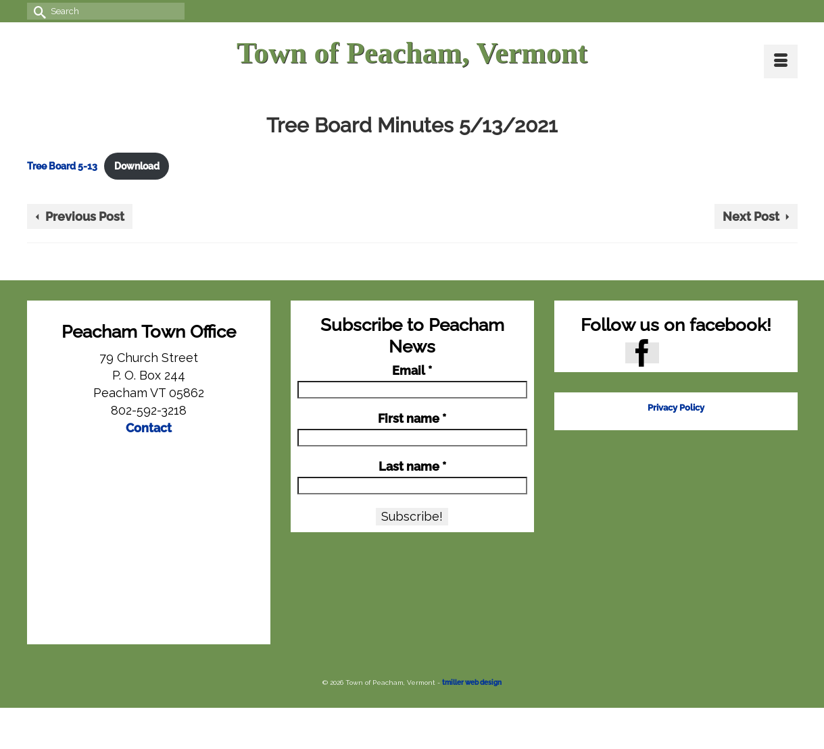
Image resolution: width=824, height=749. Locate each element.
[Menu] (781, 61)
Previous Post (84, 216)
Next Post (751, 216)
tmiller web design (472, 682)
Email (412, 371)
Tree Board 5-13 (62, 166)
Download (137, 166)
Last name (412, 466)
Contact (149, 428)
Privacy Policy (676, 408)
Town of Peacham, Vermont (412, 53)
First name (412, 418)
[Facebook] (642, 352)
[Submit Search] (37, 11)
